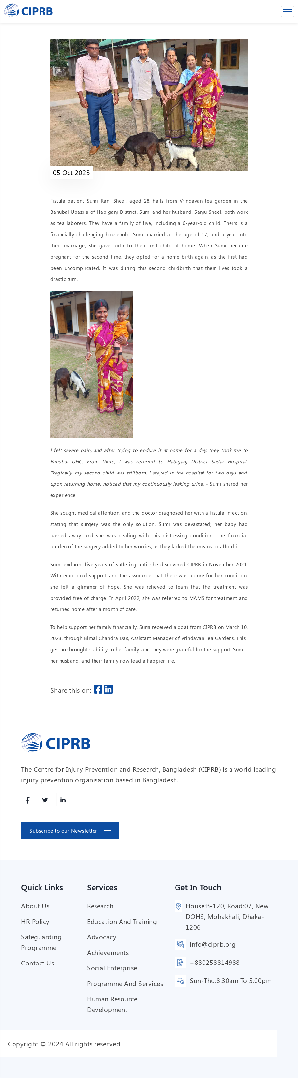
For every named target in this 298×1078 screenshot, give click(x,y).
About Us (35, 905)
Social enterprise (112, 967)
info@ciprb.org (213, 943)
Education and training (122, 921)
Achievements (108, 952)
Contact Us (37, 962)
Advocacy (101, 936)
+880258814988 (215, 962)
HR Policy (35, 921)
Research (100, 905)
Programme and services (125, 983)
